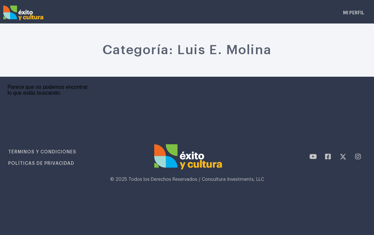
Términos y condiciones (42, 152)
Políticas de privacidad (42, 163)
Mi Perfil (353, 12)
